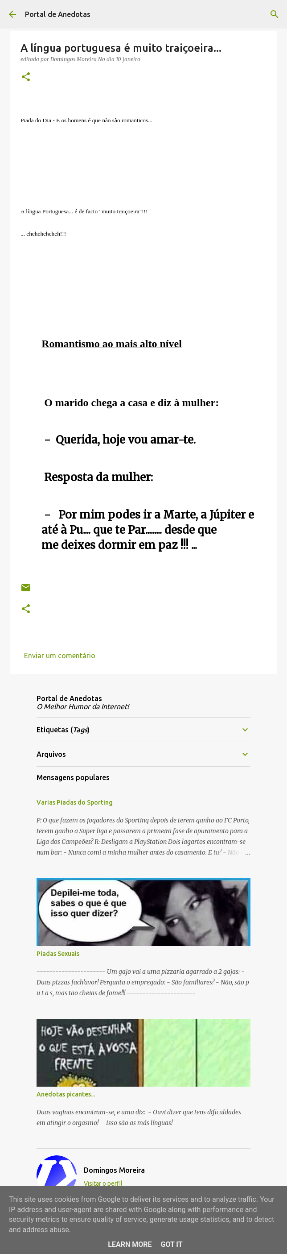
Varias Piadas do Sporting (75, 802)
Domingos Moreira (114, 1170)
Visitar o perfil (103, 1183)
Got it (171, 1244)
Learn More (130, 1244)
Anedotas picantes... (66, 1094)
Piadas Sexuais (58, 953)
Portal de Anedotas (57, 14)
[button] (25, 77)
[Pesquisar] (274, 14)
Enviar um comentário (59, 656)
